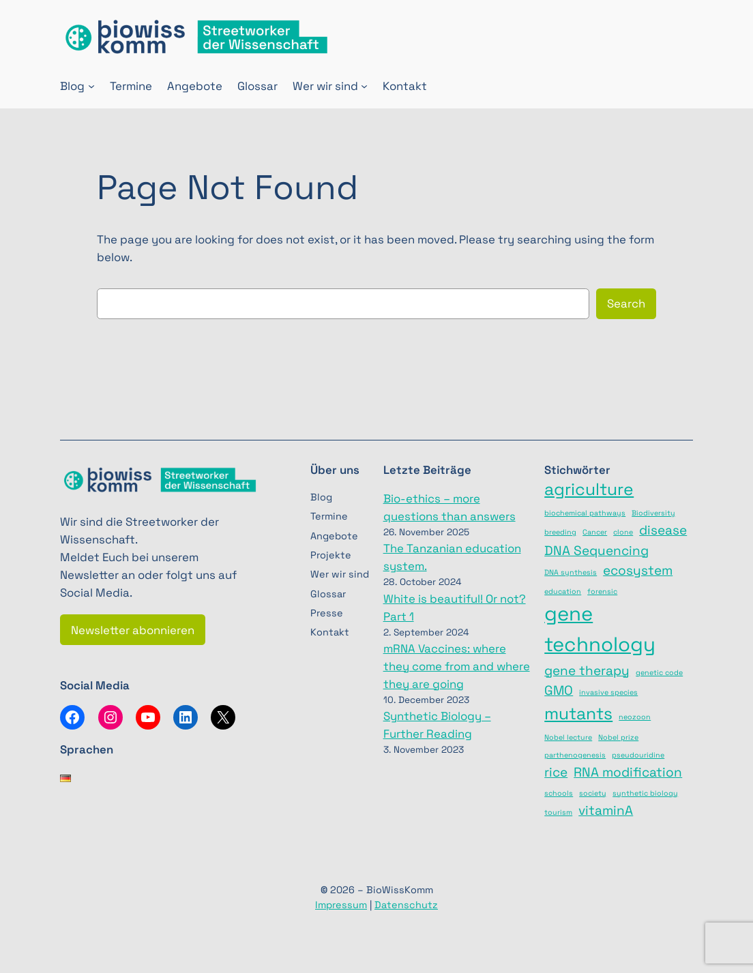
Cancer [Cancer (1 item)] (594, 532)
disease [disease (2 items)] (663, 530)
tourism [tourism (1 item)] (558, 812)
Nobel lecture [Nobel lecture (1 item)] (568, 737)
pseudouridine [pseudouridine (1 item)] (638, 755)
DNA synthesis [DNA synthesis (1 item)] (570, 572)
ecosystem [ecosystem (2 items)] (638, 570)
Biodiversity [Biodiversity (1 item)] (653, 513)
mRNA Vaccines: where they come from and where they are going (456, 666)
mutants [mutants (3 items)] (578, 713)
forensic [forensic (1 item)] (602, 591)
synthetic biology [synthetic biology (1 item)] (645, 793)
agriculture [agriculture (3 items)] (589, 489)
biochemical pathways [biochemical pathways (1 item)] (584, 513)
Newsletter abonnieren (132, 630)
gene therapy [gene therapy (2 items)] (587, 670)
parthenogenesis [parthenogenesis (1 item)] (575, 755)
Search (626, 303)
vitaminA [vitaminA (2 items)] (605, 810)
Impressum (341, 905)
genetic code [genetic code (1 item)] (659, 672)
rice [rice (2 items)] (555, 772)
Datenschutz (406, 905)
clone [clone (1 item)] (623, 532)
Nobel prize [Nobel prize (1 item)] (618, 737)
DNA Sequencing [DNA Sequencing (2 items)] (596, 550)
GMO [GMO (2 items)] (558, 690)
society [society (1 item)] (592, 793)
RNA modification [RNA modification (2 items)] (628, 772)
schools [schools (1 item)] (558, 793)
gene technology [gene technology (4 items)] (599, 629)
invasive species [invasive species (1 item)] (608, 692)
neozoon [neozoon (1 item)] (635, 717)
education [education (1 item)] (562, 591)
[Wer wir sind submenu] (364, 86)
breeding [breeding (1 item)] (560, 532)
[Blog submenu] (91, 86)
